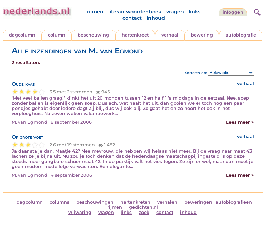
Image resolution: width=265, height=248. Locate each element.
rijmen (95, 12)
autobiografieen (234, 202)
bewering (202, 35)
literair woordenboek (134, 12)
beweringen (198, 202)
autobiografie (241, 35)
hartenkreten (135, 202)
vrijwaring (79, 212)
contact (132, 18)
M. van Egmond (29, 122)
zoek (144, 212)
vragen (175, 12)
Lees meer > (240, 122)
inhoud (156, 18)
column (56, 35)
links (194, 12)
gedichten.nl (143, 207)
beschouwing (93, 35)
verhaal (169, 35)
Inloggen (233, 12)
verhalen (167, 202)
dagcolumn (22, 35)
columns (59, 202)
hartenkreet (135, 35)
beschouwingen (95, 202)
